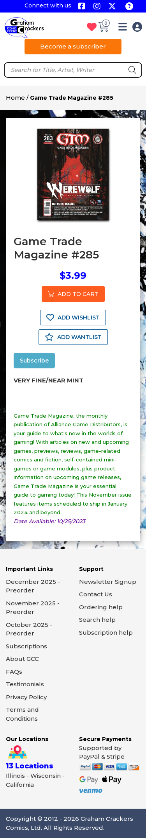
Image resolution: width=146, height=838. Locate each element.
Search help (97, 619)
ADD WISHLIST (73, 317)
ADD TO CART (73, 294)
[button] (122, 28)
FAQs (14, 671)
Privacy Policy (26, 697)
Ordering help (101, 607)
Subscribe (34, 360)
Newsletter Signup (107, 581)
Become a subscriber (73, 46)
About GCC (22, 658)
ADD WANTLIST (73, 337)
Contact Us (95, 594)
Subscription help (106, 632)
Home (15, 97)
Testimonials (25, 684)
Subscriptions (26, 646)
